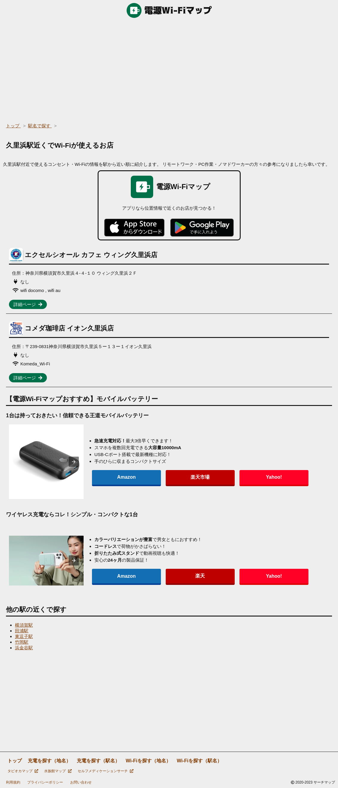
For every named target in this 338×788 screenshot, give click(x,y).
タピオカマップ (22, 771)
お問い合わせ (81, 782)
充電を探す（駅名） (98, 760)
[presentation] (74, 462)
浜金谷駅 (24, 647)
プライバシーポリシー (45, 782)
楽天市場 (150, 477)
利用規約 (13, 782)
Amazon (110, 477)
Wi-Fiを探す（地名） (148, 760)
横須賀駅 (24, 625)
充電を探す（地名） (49, 760)
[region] (169, 68)
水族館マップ (57, 771)
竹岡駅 (21, 642)
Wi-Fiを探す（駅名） (199, 760)
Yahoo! (191, 477)
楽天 (150, 575)
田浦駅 (21, 630)
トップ (14, 760)
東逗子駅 (24, 636)
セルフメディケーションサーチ (105, 771)
